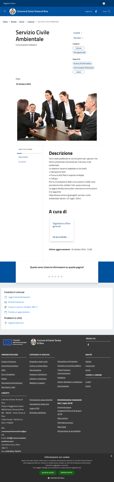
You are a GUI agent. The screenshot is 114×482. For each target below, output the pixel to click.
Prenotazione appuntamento (41, 399)
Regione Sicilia (9, 3)
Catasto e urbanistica (38, 378)
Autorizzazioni (63, 386)
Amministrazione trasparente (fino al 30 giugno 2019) (69, 410)
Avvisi (21, 21)
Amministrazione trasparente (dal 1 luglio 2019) (69, 401)
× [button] (111, 456)
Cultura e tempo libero (39, 365)
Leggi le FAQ (34, 408)
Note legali (61, 426)
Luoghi (88, 381)
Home (5, 21)
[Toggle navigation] (4, 11)
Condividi (78, 33)
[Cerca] (109, 11)
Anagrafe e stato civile (39, 361)
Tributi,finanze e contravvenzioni (64, 372)
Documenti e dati (8, 387)
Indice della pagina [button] (25, 149)
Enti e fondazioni (8, 374)
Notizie (88, 361)
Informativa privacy (65, 422)
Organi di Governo (8, 361)
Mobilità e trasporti (37, 382)
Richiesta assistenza (38, 412)
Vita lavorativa (35, 370)
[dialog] (57, 468)
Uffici (3, 370)
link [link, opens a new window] (80, 468)
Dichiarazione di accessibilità (68, 431)
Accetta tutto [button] (48, 473)
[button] (57, 478)
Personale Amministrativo (11, 382)
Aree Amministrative (9, 365)
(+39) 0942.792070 (13, 451)
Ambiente (61, 377)
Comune (31, 21)
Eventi (88, 386)
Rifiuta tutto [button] (66, 473)
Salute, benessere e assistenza (69, 381)
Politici (4, 378)
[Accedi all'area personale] (104, 3)
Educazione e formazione (67, 361)
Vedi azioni (78, 38)
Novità (13, 21)
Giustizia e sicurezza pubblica (69, 365)
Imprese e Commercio (38, 374)
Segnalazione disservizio (39, 404)
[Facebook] (95, 11)
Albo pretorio (62, 418)
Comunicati (90, 365)
